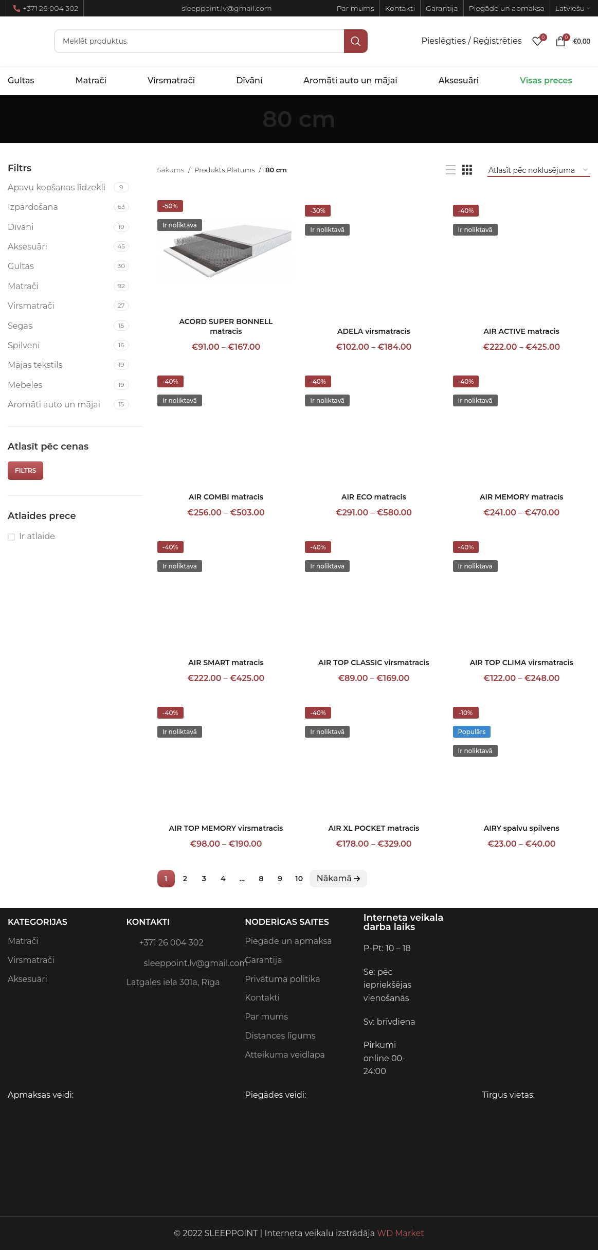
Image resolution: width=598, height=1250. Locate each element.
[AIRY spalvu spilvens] (521, 758)
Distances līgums (280, 1036)
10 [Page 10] (299, 878)
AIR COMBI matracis (226, 497)
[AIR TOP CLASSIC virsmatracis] (373, 592)
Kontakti (148, 922)
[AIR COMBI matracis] (226, 427)
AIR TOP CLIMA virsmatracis (521, 662)
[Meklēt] (211, 41)
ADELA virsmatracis (373, 331)
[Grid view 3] (467, 170)
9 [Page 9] (280, 878)
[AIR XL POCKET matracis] (373, 758)
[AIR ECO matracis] (373, 427)
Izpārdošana (33, 207)
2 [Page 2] (185, 878)
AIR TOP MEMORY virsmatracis (226, 828)
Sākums (170, 170)
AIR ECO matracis (373, 497)
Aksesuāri (27, 247)
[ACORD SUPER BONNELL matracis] (226, 251)
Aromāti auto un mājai (54, 404)
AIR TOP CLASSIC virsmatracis (373, 662)
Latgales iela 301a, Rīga (173, 982)
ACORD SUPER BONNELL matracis (226, 326)
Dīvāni (20, 227)
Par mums (266, 1017)
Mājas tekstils (35, 365)
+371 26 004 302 (45, 8)
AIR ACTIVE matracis (521, 331)
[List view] (451, 170)
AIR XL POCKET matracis (373, 828)
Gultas (21, 266)
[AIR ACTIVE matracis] (521, 256)
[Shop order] (538, 170)
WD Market (400, 1233)
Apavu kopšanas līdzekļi (56, 187)
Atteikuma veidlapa (285, 1055)
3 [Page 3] (204, 878)
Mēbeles (25, 385)
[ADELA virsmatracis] (373, 256)
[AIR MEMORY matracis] (521, 427)
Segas (20, 326)
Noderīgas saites (287, 922)
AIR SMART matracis (225, 662)
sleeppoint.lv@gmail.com (180, 962)
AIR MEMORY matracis (521, 497)
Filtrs (25, 470)
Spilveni (24, 345)
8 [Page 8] (261, 878)
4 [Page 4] (223, 878)
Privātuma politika (282, 979)
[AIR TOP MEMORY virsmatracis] (226, 758)
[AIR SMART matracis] (226, 592)
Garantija (263, 960)
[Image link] (490, 948)
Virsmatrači (31, 306)
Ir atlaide (37, 536)
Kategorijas (37, 922)
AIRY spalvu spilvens (521, 828)
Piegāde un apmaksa (288, 941)
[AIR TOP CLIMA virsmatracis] (521, 592)
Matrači (23, 286)
